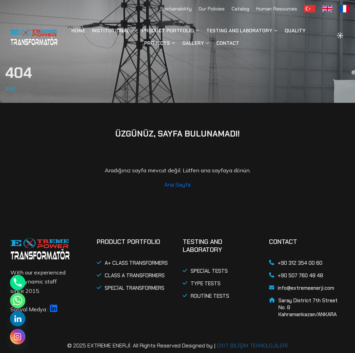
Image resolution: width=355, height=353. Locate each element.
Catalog (240, 9)
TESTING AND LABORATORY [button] (239, 30)
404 (10, 88)
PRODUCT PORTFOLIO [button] (168, 30)
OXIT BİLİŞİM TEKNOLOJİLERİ (252, 345)
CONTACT (227, 43)
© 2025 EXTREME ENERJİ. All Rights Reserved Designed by (140, 345)
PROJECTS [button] (157, 43)
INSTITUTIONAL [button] (110, 30)
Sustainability (176, 9)
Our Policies (212, 9)
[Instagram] (17, 336)
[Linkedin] (17, 318)
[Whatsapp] (17, 300)
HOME (78, 30)
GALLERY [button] (193, 43)
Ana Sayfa (177, 184)
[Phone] (17, 282)
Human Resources (276, 9)
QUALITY (295, 30)
